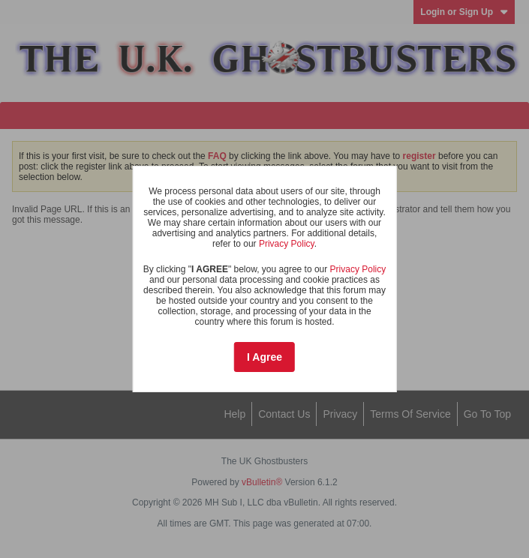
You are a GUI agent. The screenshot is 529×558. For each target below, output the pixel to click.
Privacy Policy (286, 243)
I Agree (264, 357)
